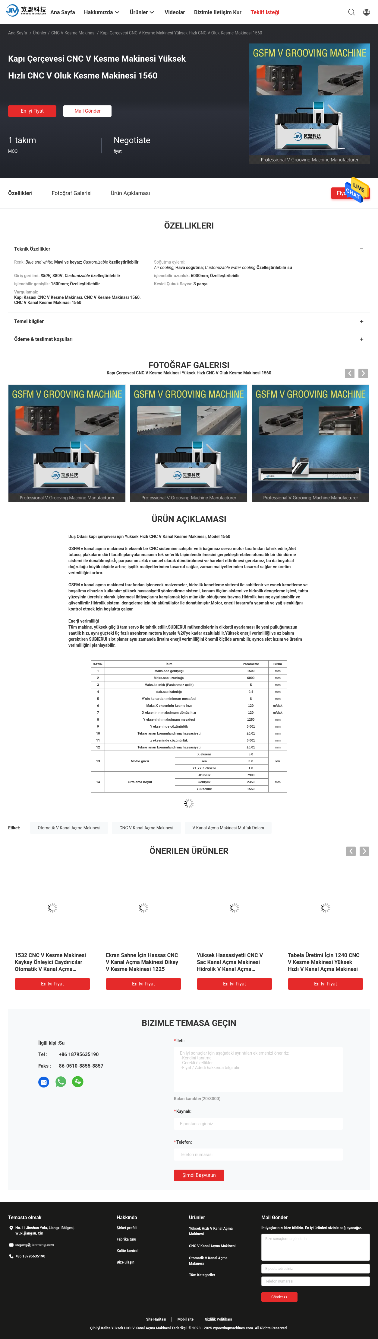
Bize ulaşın (125, 1262)
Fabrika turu (126, 1239)
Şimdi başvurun (199, 1175)
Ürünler (39, 32)
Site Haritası (156, 1319)
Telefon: (184, 1142)
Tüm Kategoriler (202, 1275)
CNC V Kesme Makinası (73, 32)
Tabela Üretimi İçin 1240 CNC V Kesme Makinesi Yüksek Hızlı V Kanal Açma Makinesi (324, 962)
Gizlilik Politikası (218, 1319)
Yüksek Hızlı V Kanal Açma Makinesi (211, 1231)
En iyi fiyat (32, 111)
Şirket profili (127, 1228)
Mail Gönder (87, 111)
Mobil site (186, 1319)
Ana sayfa (17, 32)
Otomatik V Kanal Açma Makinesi (69, 827)
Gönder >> (279, 1297)
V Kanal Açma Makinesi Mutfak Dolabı (228, 827)
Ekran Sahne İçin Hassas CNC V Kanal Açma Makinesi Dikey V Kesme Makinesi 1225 (142, 962)
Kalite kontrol (127, 1251)
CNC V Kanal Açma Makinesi (146, 827)
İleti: (180, 1040)
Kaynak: (183, 1111)
